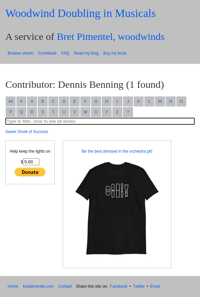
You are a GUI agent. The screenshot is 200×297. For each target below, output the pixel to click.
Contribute (47, 53)
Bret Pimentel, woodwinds (110, 36)
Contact (65, 286)
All (10, 101)
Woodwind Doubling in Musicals (80, 13)
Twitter (139, 286)
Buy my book (114, 53)
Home (13, 286)
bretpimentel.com (38, 286)
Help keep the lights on (30, 151)
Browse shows (20, 53)
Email (155, 286)
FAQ (65, 53)
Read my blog (86, 53)
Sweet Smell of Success (26, 131)
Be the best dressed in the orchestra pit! (117, 151)
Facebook (119, 286)
